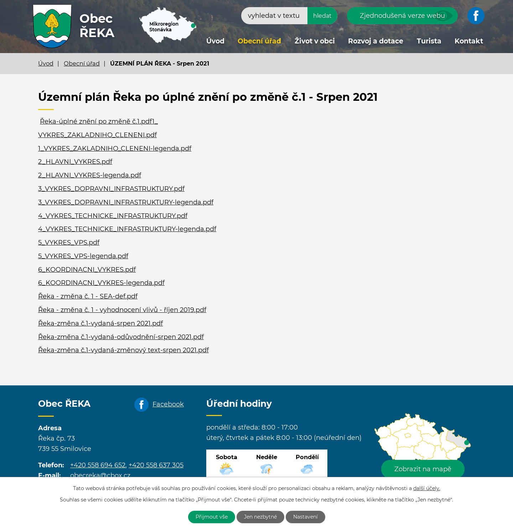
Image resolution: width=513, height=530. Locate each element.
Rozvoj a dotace (375, 41)
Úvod (215, 41)
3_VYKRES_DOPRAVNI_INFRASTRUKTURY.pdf (111, 189)
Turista (429, 41)
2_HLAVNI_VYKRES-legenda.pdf (89, 175)
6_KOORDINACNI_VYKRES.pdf (87, 270)
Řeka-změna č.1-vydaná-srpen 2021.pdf (100, 323)
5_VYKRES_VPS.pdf (68, 242)
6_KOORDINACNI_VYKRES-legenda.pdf (101, 283)
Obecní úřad (259, 41)
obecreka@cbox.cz (100, 475)
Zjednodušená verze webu (402, 16)
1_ (155, 121)
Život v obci (315, 41)
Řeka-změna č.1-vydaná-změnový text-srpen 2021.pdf (123, 350)
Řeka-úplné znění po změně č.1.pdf (96, 121)
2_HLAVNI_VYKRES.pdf (75, 162)
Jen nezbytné (260, 517)
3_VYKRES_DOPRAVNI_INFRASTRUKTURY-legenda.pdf (125, 202)
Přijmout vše (212, 517)
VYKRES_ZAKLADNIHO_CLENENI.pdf (97, 135)
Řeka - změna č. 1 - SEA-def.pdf (88, 296)
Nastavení (305, 517)
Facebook (168, 404)
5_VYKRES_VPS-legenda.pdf (83, 256)
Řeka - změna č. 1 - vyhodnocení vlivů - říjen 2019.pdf (122, 310)
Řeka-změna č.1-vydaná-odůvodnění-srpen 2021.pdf (121, 337)
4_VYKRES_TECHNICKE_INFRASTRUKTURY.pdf (112, 216)
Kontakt (469, 41)
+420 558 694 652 (97, 465)
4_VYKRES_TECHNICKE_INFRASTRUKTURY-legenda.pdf (127, 229)
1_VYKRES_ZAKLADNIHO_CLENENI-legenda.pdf (114, 148)
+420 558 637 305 (156, 465)
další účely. (426, 488)
